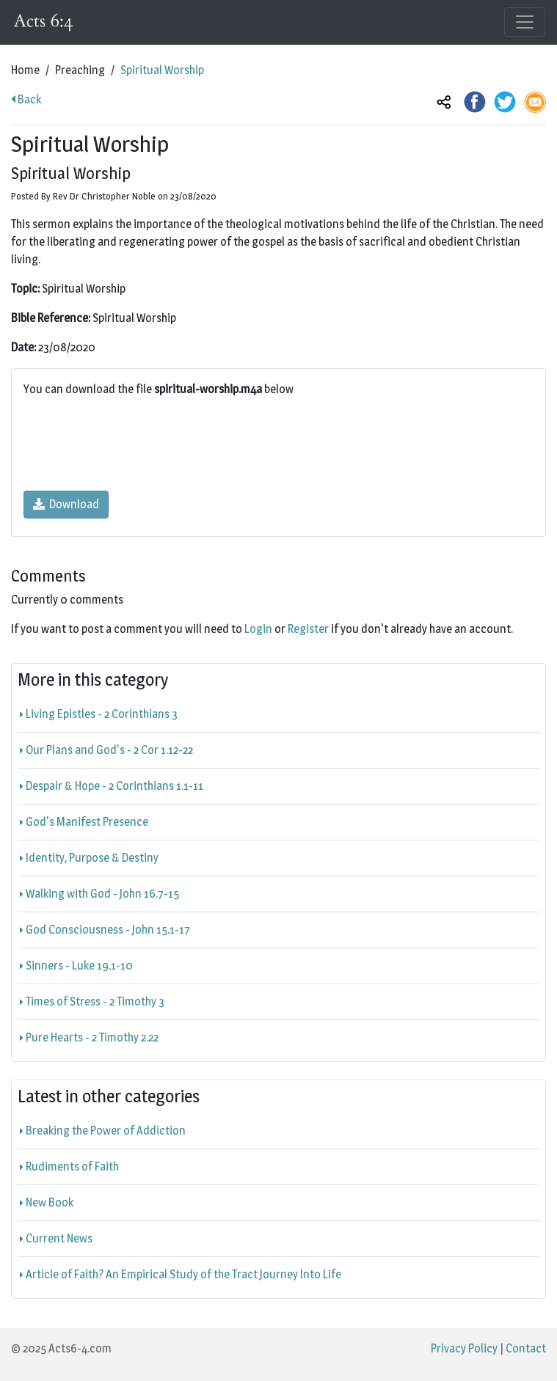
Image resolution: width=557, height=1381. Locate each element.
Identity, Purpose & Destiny (89, 858)
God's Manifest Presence (84, 822)
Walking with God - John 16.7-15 (99, 894)
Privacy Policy (464, 1348)
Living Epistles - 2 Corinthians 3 (99, 714)
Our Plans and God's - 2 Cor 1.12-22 (106, 750)
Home (25, 70)
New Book (46, 1202)
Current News (56, 1238)
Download (66, 504)
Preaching (80, 70)
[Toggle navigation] (524, 22)
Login (258, 629)
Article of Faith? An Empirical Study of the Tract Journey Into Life (180, 1274)
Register (308, 629)
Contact (526, 1348)
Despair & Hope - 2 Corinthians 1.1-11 (111, 786)
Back (26, 99)
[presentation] (135, 444)
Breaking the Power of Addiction (103, 1131)
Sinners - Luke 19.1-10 (76, 965)
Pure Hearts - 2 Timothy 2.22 (89, 1037)
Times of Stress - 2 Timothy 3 (92, 1001)
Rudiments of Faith (69, 1166)
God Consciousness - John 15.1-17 (105, 930)
